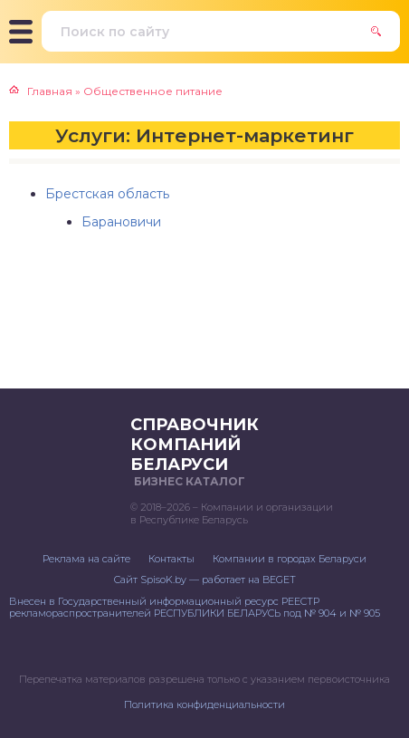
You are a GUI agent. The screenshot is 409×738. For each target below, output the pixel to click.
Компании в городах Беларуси (289, 558)
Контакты (171, 558)
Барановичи (121, 222)
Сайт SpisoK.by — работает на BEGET (205, 579)
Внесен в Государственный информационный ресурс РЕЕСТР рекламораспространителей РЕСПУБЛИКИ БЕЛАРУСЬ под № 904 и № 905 (194, 607)
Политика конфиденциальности (204, 704)
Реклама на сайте (86, 558)
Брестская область (107, 194)
